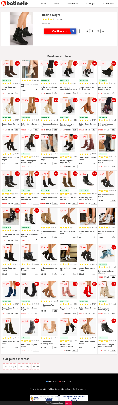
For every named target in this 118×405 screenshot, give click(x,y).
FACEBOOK (52, 381)
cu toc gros (90, 3)
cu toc (56, 3)
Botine (43, 3)
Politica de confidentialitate (60, 389)
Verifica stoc (64, 31)
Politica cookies (80, 389)
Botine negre (10, 366)
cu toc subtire (72, 3)
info (16, 93)
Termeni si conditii (38, 389)
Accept (68, 403)
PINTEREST (65, 381)
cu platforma (108, 3)
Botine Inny (24, 366)
